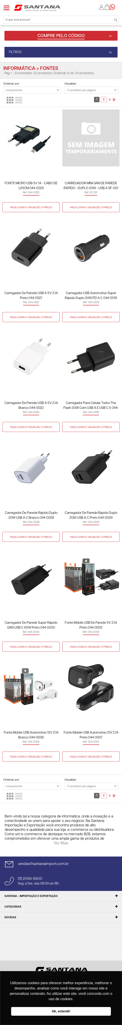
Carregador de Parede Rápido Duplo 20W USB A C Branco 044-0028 (31, 515)
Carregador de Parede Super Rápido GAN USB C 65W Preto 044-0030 (31, 625)
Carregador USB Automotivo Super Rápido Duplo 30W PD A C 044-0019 (91, 295)
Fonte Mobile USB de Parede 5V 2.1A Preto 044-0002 (91, 625)
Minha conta (102, 7)
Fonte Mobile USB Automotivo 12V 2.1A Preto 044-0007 (91, 735)
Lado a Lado (10, 100)
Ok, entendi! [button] (61, 1011)
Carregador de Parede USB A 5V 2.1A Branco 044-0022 (31, 405)
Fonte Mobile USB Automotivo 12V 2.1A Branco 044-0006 (31, 735)
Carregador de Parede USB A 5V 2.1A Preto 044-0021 (31, 295)
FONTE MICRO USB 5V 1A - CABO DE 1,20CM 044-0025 (31, 186)
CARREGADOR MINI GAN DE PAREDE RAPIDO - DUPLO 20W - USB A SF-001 (91, 186)
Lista (18, 100)
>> (114, 99)
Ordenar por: (11, 83)
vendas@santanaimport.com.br (43, 864)
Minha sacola (107, 7)
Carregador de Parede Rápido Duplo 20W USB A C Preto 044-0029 (91, 515)
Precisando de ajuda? (114, 7)
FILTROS (15, 52)
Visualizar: (70, 83)
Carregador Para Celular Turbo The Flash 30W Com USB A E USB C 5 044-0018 (90, 405)
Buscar (113, 19)
